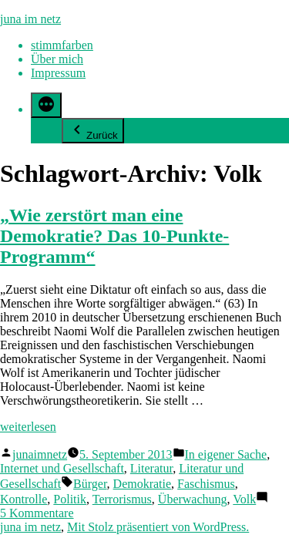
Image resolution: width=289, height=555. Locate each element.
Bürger (90, 483)
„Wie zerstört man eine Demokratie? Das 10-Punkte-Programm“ (114, 236)
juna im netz (30, 18)
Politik (69, 499)
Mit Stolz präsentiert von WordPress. (158, 526)
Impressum (58, 72)
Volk (244, 499)
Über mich (57, 59)
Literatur (151, 468)
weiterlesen (28, 426)
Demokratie (142, 483)
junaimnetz (39, 454)
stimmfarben (62, 45)
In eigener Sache (226, 454)
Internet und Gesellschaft (62, 468)
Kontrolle (23, 499)
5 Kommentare (37, 513)
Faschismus (206, 483)
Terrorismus (122, 499)
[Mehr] (46, 105)
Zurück (93, 130)
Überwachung (192, 499)
